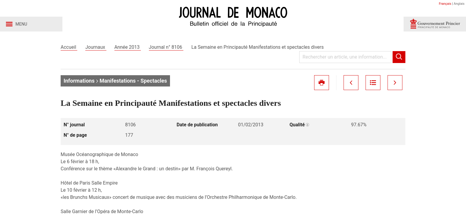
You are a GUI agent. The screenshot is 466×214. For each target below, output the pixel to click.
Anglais (459, 4)
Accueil (69, 47)
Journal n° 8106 (166, 47)
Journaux (95, 47)
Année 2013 (127, 47)
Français (445, 4)
